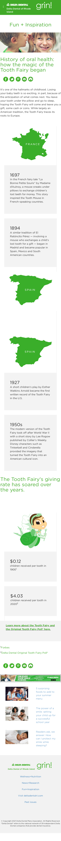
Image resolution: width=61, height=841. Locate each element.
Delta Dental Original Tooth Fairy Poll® (24, 652)
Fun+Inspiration (30, 789)
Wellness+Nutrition (30, 776)
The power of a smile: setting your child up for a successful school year (46, 715)
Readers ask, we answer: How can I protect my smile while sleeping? (46, 738)
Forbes (5, 647)
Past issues (30, 802)
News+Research (30, 783)
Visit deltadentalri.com (30, 795)
